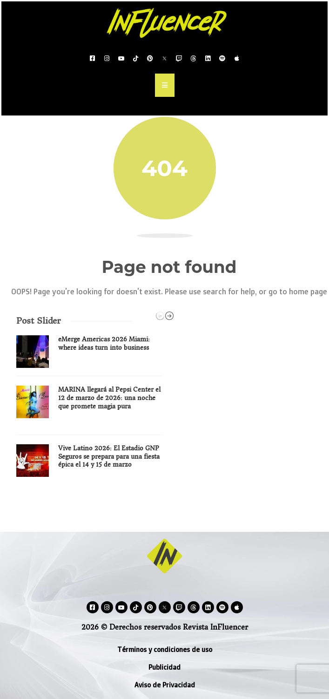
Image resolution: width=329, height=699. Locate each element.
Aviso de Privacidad (164, 685)
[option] (89, 409)
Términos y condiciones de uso (164, 649)
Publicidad (164, 667)
